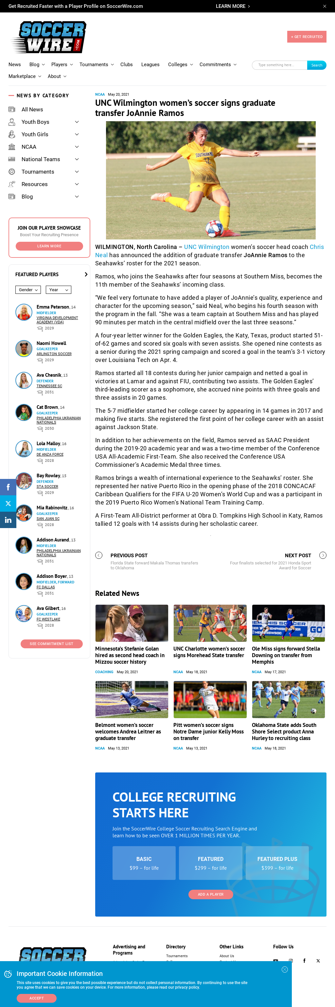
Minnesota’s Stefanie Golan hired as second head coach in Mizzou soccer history (130, 655)
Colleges (177, 64)
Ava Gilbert (49, 608)
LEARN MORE (230, 6)
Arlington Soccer (54, 354)
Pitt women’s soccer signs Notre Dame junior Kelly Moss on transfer (208, 731)
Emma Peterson (53, 307)
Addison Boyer (52, 576)
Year (53, 289)
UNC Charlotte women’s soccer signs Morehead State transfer (209, 652)
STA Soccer (47, 486)
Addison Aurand (53, 540)
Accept (36, 998)
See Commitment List (52, 644)
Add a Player (211, 894)
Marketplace (22, 76)
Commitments (215, 64)
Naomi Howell (51, 343)
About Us (227, 956)
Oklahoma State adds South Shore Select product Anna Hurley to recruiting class (284, 731)
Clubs (126, 64)
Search (317, 65)
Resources (28, 184)
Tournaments (93, 64)
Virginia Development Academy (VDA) (57, 320)
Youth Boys (29, 122)
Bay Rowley (49, 475)
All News (26, 109)
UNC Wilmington (206, 246)
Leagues (150, 64)
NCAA (22, 146)
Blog (34, 64)
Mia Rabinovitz (53, 507)
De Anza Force (50, 454)
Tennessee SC (49, 386)
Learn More (49, 246)
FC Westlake (48, 619)
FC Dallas (46, 587)
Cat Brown (48, 407)
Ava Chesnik (49, 375)
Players (59, 64)
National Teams (34, 159)
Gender (25, 289)
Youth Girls (28, 134)
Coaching (104, 672)
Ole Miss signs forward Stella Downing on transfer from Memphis (286, 655)
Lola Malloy (49, 443)
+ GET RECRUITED (307, 37)
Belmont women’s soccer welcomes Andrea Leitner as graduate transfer (128, 731)
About (54, 76)
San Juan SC (48, 519)
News (15, 64)
